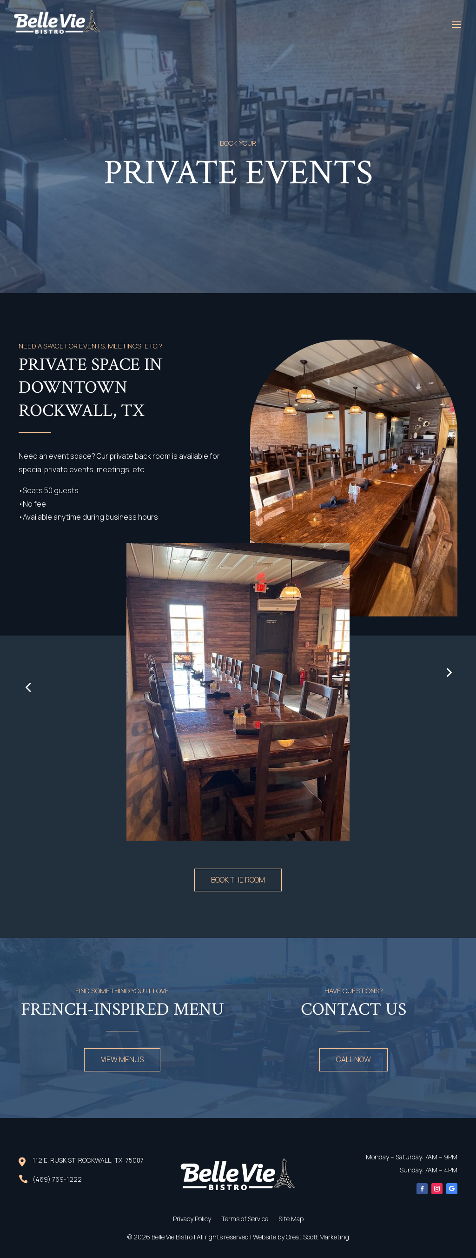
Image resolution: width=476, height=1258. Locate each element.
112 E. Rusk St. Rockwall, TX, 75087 (88, 1160)
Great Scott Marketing (317, 1236)
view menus (122, 1059)
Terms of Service (244, 1219)
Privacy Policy (192, 1219)
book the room (238, 880)
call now (353, 1059)
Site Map (291, 1219)
